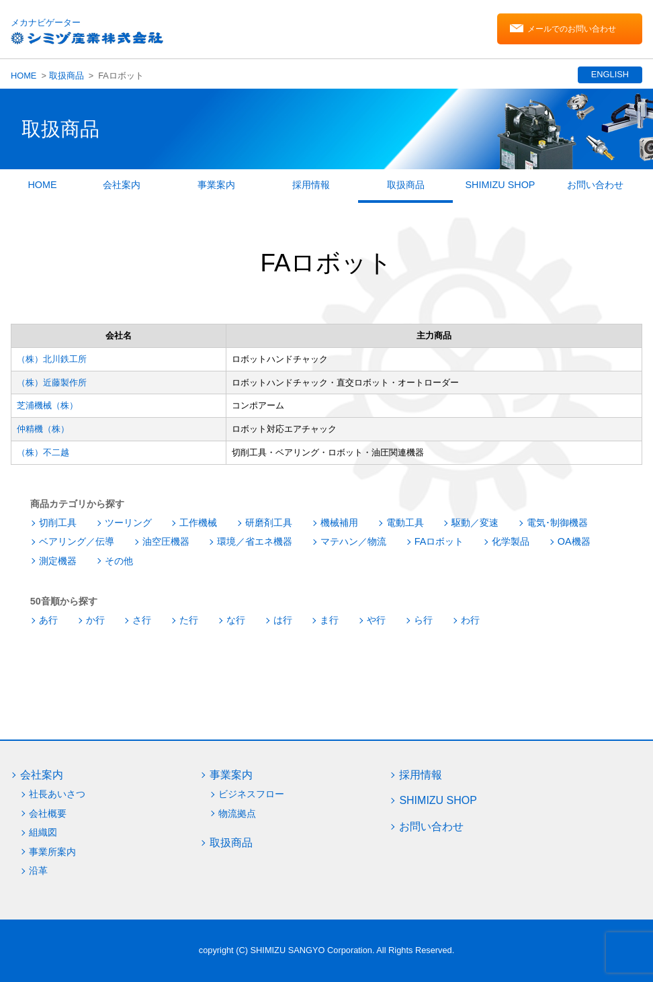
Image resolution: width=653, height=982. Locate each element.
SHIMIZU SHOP (500, 184)
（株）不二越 (43, 452)
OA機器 (574, 541)
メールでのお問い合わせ (571, 29)
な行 (235, 620)
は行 (282, 620)
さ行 (141, 620)
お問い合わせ (595, 184)
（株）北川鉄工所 (52, 359)
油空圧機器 (165, 541)
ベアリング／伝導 (76, 541)
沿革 (38, 870)
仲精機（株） (43, 429)
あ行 (48, 620)
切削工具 (58, 522)
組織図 (43, 832)
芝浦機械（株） (47, 405)
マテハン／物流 (353, 541)
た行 (188, 620)
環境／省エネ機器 (254, 541)
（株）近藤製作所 (52, 382)
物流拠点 (237, 813)
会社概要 (48, 813)
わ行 (470, 620)
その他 (119, 560)
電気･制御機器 (557, 522)
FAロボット (439, 541)
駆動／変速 (474, 522)
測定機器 (58, 560)
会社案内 (121, 184)
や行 (376, 620)
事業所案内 (52, 851)
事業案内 (216, 184)
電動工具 (405, 522)
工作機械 (198, 522)
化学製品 (510, 541)
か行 (95, 620)
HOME (23, 76)
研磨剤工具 (268, 522)
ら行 (423, 620)
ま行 (329, 620)
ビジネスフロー (251, 794)
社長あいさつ (57, 794)
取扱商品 (66, 76)
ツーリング (128, 522)
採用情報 (311, 184)
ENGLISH (610, 74)
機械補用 (339, 522)
